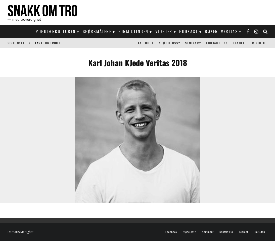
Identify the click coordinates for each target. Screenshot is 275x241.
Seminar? (193, 43)
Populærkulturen (56, 31)
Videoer (163, 31)
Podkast (188, 31)
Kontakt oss (217, 43)
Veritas (229, 31)
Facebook (146, 43)
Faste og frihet (48, 43)
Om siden (257, 43)
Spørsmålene (97, 31)
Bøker (211, 31)
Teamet (239, 43)
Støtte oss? (169, 43)
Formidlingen (133, 31)
